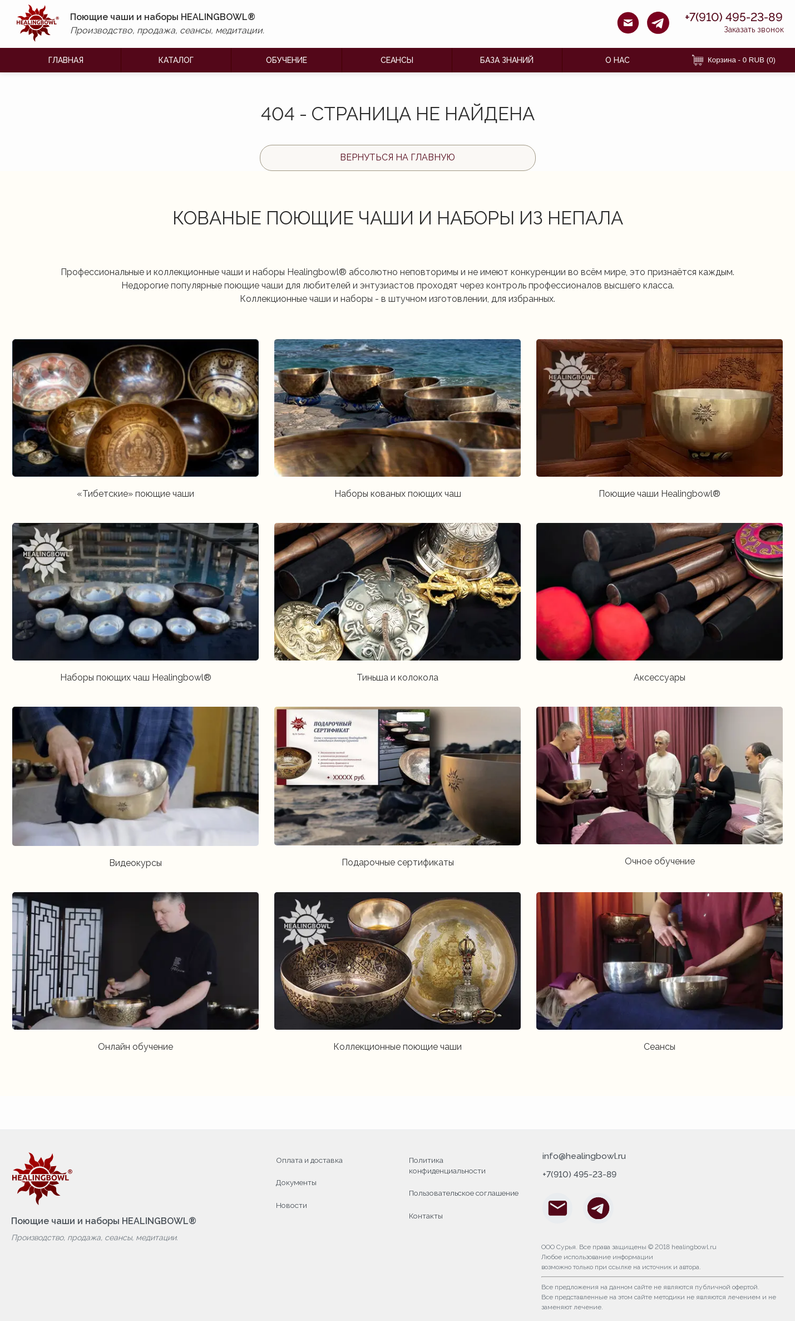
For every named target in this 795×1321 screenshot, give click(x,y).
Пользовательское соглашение (443, 1198)
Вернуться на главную (397, 157)
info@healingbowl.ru (584, 1157)
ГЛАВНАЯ (65, 60)
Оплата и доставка (310, 1159)
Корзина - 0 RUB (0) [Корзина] (734, 60)
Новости (292, 1204)
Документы (297, 1181)
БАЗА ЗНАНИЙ (507, 60)
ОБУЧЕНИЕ (286, 60)
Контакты (426, 1225)
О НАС (617, 60)
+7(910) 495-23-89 (725, 17)
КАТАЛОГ (176, 60)
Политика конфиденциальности (449, 1165)
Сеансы (397, 60)
